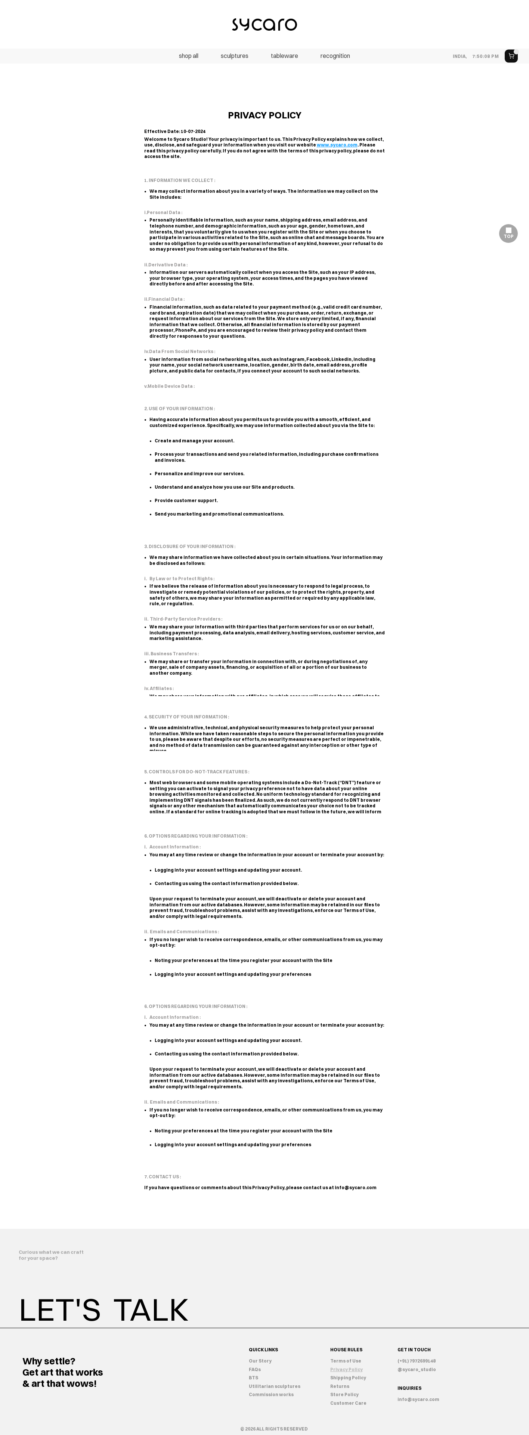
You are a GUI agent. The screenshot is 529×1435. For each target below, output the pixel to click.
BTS (253, 1377)
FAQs (255, 1369)
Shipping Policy (348, 1377)
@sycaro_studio (416, 1369)
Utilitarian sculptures (274, 1386)
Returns (339, 1386)
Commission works (271, 1394)
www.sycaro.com (337, 145)
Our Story (260, 1361)
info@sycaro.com (356, 1187)
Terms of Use (345, 1361)
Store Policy (344, 1394)
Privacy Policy (346, 1369)
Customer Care (348, 1403)
